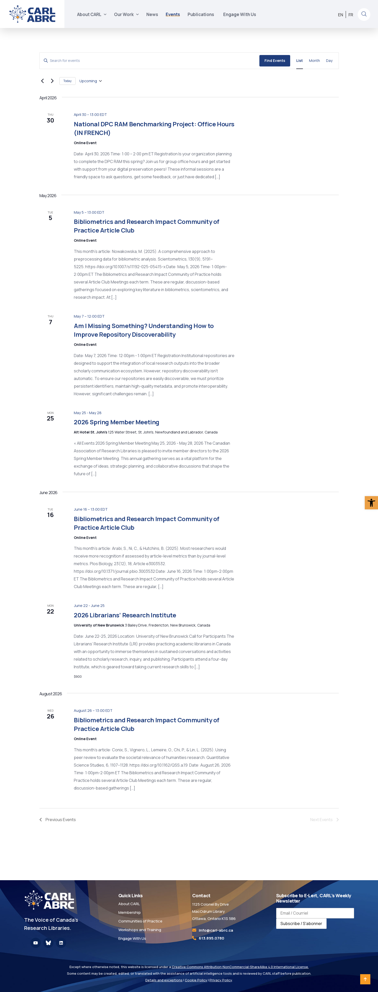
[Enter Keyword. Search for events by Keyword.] (149, 61)
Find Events (274, 60)
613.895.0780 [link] (211, 938)
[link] (371, 502)
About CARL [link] (89, 14)
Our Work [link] (124, 14)
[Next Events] (52, 81)
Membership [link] (129, 912)
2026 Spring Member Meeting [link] (116, 422)
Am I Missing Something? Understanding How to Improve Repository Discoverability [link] (144, 329)
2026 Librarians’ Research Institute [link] (125, 615)
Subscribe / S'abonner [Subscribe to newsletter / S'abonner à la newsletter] (301, 923)
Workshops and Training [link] (139, 929)
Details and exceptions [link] (164, 980)
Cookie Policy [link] (196, 980)
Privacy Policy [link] (220, 980)
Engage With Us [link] (239, 14)
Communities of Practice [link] (140, 921)
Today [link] (67, 81)
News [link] (152, 14)
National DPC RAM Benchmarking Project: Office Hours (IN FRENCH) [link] (154, 128)
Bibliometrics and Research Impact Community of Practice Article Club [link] (146, 523)
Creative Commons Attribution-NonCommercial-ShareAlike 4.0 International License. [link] (240, 966)
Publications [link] (202, 14)
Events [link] (173, 14)
